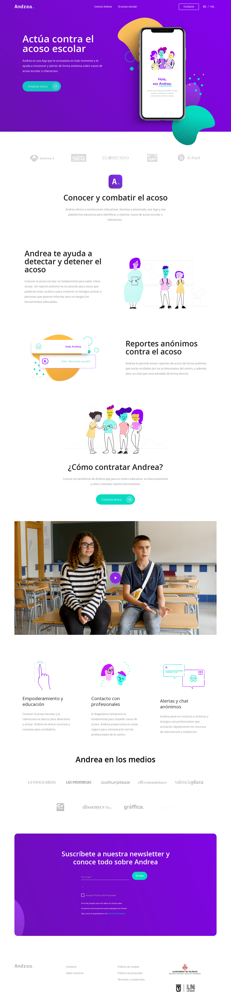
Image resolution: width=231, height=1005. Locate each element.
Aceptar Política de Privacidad (99, 904)
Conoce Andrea (103, 6)
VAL (212, 6)
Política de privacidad (130, 973)
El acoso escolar (127, 6)
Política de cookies (128, 966)
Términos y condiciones (131, 979)
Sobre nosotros (75, 973)
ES (204, 6)
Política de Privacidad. (116, 919)
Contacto (189, 6)
